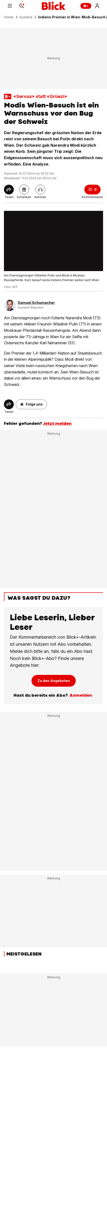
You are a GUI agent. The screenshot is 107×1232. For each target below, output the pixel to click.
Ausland (25, 17)
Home (9, 17)
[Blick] (53, 6)
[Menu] (10, 6)
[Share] (9, 189)
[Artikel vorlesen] (40, 189)
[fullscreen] (53, 241)
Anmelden (80, 695)
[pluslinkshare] (24, 189)
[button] (31, 404)
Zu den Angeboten (53, 681)
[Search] (22, 6)
